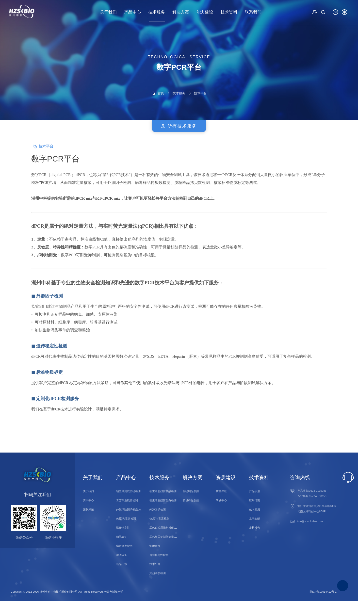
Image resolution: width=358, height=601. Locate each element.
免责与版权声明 (113, 591)
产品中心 (132, 12)
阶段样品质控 (191, 500)
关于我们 (108, 12)
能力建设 (204, 12)
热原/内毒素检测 (126, 518)
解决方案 (180, 12)
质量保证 (221, 491)
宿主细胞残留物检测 (128, 491)
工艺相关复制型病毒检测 (164, 536)
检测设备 (121, 554)
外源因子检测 (157, 509)
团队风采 (88, 509)
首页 (161, 80)
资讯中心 (88, 500)
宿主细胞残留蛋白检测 (163, 500)
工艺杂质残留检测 (127, 500)
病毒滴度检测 (124, 545)
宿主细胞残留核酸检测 (163, 491)
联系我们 (253, 12)
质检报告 (254, 527)
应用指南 (254, 500)
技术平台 (200, 80)
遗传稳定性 (123, 527)
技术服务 (156, 12)
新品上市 (121, 564)
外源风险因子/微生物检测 (131, 509)
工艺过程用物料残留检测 (164, 527)
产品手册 (254, 491)
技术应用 (254, 509)
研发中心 (221, 500)
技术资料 (229, 12)
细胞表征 (121, 536)
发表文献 (254, 518)
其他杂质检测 (157, 573)
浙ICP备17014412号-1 (323, 591)
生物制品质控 (191, 491)
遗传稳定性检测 (158, 554)
